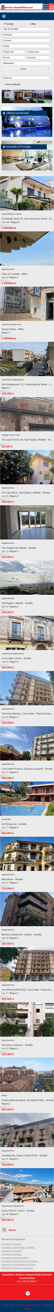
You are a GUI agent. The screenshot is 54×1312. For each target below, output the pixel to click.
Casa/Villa (6, 819)
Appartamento (8, 269)
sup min (39, 57)
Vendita (8, 24)
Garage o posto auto (11, 435)
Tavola (27, 46)
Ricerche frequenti (13, 1239)
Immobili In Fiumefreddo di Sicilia (18, 1264)
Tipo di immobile (27, 29)
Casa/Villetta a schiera (12, 214)
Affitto (32, 24)
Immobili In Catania (11, 1244)
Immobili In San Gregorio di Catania (19, 1261)
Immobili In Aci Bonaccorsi (14, 1258)
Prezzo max (39, 52)
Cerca (23, 69)
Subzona (27, 78)
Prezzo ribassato (11, 84)
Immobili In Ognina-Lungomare (17, 1268)
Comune (27, 40)
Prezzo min (14, 52)
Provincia (27, 35)
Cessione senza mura (11, 324)
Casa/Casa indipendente (13, 380)
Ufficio (4, 1095)
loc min (14, 57)
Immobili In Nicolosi (11, 1254)
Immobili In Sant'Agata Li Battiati (18, 1247)
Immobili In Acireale (11, 1251)
